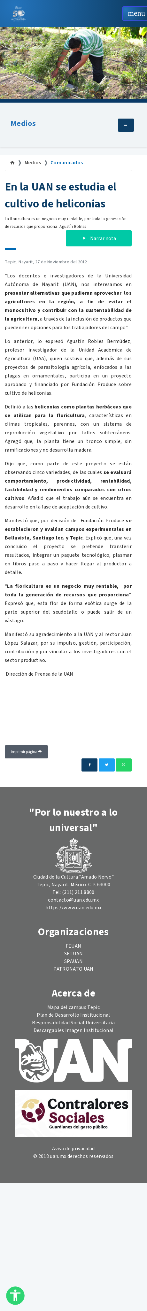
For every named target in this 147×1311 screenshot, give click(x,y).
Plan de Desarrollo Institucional (73, 1015)
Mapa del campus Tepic (73, 1007)
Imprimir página (26, 752)
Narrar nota (98, 238)
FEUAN (73, 946)
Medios (23, 123)
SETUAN (73, 953)
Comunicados (66, 162)
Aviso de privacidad (73, 1148)
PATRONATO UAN (73, 969)
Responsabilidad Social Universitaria (73, 1022)
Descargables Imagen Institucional (74, 1030)
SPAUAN (73, 961)
